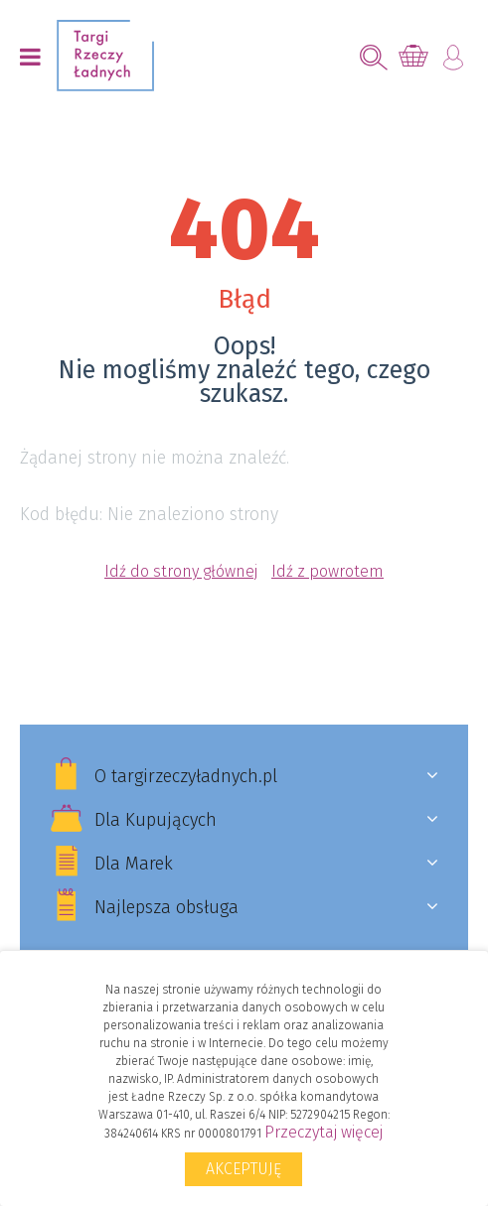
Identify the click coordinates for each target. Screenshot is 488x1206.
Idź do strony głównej (180, 571)
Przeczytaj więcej (323, 1132)
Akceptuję (243, 1168)
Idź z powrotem (327, 571)
